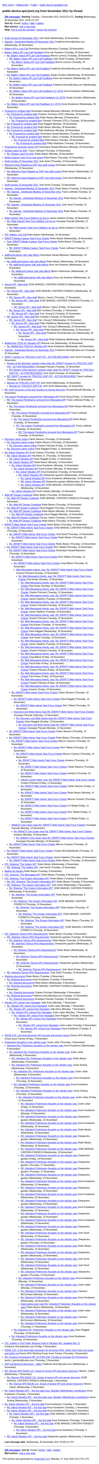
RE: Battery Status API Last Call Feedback (31, 59)
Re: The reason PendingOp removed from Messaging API (38, 406)
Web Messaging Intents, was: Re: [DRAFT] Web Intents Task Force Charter (54, 570)
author (25, 23)
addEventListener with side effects (22, 255)
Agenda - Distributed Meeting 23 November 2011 (30, 188)
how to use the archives (23, 30)
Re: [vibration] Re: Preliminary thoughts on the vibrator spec (39, 1052)
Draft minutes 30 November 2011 (22, 38)
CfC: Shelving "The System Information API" (27, 878)
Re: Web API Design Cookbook (23, 498)
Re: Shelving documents (19, 979)
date (32, 23)
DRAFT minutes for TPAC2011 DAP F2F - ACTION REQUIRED (37, 357)
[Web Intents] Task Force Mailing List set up (27, 218)
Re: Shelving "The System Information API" (31, 888)
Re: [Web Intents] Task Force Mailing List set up (31, 221)
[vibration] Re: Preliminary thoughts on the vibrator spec (35, 1045)
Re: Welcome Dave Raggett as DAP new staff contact (34, 171)
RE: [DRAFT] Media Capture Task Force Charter (33, 248)
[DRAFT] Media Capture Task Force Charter (27, 238)
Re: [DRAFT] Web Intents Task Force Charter (30, 528)
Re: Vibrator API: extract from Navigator (27, 1006)
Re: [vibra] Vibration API (17, 452)
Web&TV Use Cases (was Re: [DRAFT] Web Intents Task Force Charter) (48, 825)
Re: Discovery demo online (20, 442)
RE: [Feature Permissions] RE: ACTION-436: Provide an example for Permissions (46, 1357)
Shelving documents (15, 976)
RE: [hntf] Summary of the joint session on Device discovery (35, 390)
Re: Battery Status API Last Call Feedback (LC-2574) (34, 104)
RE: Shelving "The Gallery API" (23, 867)
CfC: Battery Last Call (16, 234)
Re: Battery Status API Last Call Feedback (28, 55)
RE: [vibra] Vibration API (30, 475)
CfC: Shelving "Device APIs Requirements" (26, 934)
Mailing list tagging (14, 871)
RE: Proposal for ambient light (26, 137)
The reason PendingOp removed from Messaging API (32, 397)
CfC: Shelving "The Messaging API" (23, 875)
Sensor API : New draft (16, 284)
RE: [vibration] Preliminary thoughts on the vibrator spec (49, 1116)
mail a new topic (27, 26)
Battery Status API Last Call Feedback (24, 52)
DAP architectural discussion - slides (23, 1364)
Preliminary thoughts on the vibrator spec (25, 1042)
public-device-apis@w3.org (53, 5)
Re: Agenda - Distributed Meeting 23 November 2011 (36, 198)
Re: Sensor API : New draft (20, 291)
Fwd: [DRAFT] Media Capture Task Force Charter (32, 241)
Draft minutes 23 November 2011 (22, 161)
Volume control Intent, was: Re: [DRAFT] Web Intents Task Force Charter (58, 780)
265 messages (12, 17)
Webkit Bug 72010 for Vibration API (23, 343)
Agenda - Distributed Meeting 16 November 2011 (30, 350)
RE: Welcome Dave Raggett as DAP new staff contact (34, 178)
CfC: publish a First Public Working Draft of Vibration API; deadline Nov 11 (42, 1343)
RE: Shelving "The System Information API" (29, 885)
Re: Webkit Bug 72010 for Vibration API (27, 346)
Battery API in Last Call (16, 48)
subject (40, 23)
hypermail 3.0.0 (42, 1459)
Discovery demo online (16, 439)
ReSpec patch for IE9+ (16, 150)
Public (34, 5)
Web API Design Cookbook (18, 495)
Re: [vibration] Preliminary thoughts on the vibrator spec (44, 1078)
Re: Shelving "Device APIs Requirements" (30, 940)
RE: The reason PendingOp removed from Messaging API (36, 400)
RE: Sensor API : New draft (23, 297)
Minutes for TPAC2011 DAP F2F (23, 383)
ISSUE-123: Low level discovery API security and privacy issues (37, 1035)
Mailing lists (22, 5)
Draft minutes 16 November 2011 (22, 185)
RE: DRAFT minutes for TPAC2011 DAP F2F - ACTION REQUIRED (41, 376)
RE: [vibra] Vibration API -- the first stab (27, 1436)
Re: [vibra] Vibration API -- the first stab (24, 1404)
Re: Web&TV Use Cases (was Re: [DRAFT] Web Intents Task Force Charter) (53, 831)
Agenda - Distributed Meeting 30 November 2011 (30, 42)
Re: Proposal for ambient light (22, 114)
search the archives (47, 30)
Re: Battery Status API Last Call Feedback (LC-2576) (36, 91)
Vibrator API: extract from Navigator (23, 1002)
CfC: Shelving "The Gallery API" (21, 864)
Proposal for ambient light (18, 111)
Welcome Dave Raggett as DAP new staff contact (30, 165)
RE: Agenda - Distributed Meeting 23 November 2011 (34, 192)
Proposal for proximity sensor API (22, 147)
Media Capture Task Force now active (24, 157)
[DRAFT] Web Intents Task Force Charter (26, 524)
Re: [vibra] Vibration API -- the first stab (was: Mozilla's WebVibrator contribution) (45, 1391)
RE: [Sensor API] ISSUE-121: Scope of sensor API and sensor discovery (41, 1371)
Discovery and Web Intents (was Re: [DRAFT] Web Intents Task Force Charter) (54, 712)
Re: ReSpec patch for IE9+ (20, 154)
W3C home (8, 5)
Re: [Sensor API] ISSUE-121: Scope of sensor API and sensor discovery (43, 1377)
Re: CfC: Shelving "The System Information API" (31, 881)
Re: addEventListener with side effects (26, 261)
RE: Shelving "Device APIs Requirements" (28, 937)
